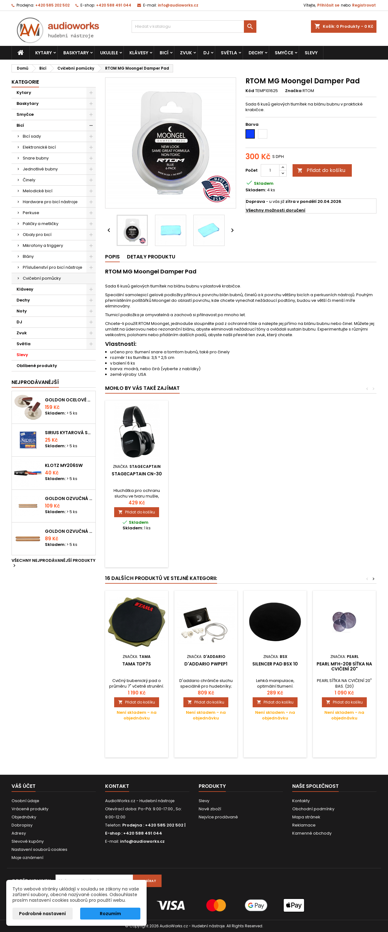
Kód (249, 91)
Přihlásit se (328, 5)
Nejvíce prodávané (218, 817)
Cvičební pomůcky (42, 278)
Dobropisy (22, 825)
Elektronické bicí (39, 147)
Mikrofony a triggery (43, 245)
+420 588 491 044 (113, 5)
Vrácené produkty (30, 809)
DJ (206, 53)
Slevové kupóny (28, 841)
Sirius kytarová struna (69, 432)
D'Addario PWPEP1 (205, 664)
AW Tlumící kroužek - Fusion (206, 476)
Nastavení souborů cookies (39, 849)
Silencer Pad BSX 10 (275, 664)
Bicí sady (32, 136)
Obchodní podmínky (313, 809)
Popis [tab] (112, 256)
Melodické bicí (37, 191)
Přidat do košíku (321, 170)
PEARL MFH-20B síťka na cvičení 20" (344, 666)
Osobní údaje (25, 801)
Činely (29, 180)
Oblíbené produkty (37, 366)
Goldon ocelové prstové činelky (69, 399)
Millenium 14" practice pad (275, 476)
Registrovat (364, 5)
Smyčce (284, 53)
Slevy (311, 53)
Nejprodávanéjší (35, 382)
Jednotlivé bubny (40, 169)
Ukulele (109, 53)
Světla (229, 53)
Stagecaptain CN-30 (344, 474)
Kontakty (301, 801)
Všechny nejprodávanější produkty (53, 563)
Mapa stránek (306, 817)
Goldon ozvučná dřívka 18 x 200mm (69, 498)
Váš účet (24, 786)
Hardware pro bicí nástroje (50, 202)
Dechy (256, 53)
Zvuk (186, 53)
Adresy (19, 833)
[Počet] (270, 170)
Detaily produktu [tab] (151, 256)
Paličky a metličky (40, 224)
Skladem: (255, 190)
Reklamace (304, 825)
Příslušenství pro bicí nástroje (52, 267)
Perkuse (31, 213)
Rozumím (110, 913)
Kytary (43, 53)
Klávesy (138, 53)
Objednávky (24, 817)
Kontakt (117, 786)
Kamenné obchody (312, 833)
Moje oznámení (27, 858)
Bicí (164, 53)
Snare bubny (36, 158)
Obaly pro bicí (37, 235)
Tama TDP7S (136, 664)
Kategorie (25, 82)
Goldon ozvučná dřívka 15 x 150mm (69, 531)
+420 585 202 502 (52, 5)
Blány (28, 256)
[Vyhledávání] (194, 26)
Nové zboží (210, 809)
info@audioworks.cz (178, 5)
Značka (293, 91)
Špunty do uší (136, 474)
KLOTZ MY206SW (64, 465)
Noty (22, 311)
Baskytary (76, 53)
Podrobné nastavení (42, 913)
